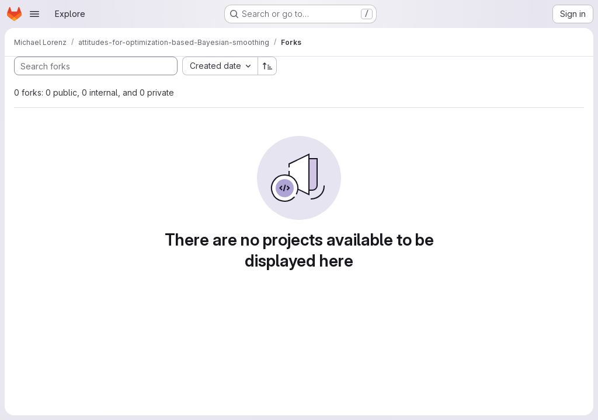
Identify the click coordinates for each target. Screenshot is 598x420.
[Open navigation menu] (34, 14)
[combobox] (220, 66)
